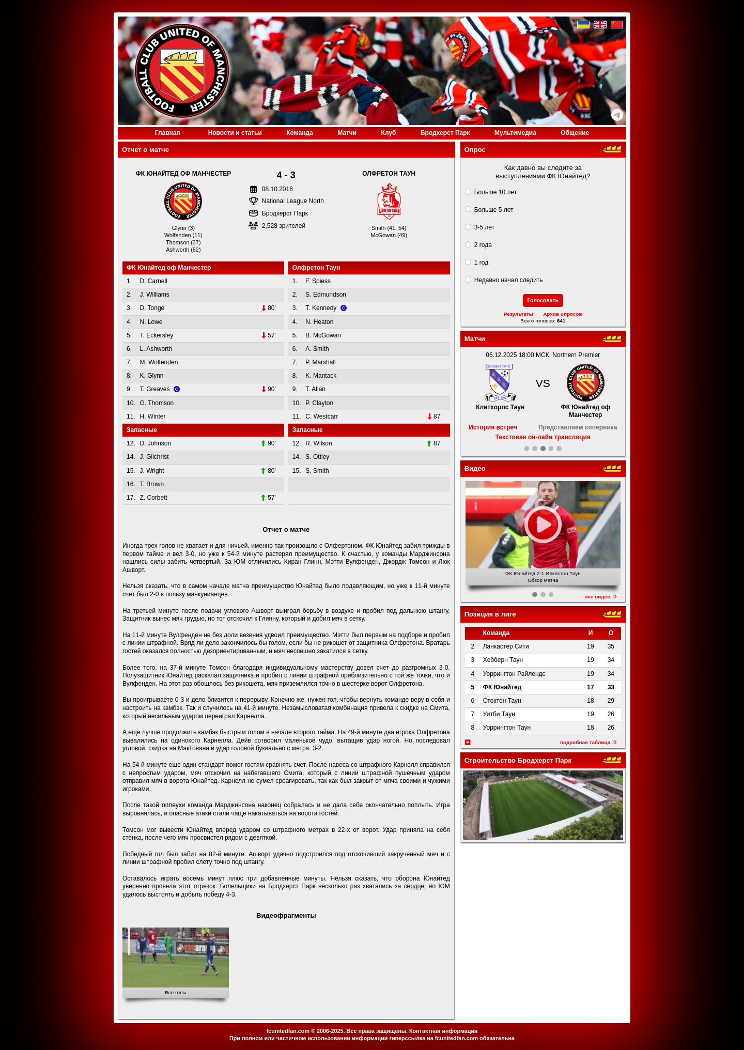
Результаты (518, 314)
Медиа (515, 132)
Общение (575, 132)
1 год (481, 262)
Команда (299, 132)
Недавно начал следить (508, 280)
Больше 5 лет (494, 209)
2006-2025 (330, 1031)
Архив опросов (562, 314)
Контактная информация (443, 1031)
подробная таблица (588, 742)
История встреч (493, 427)
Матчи (347, 132)
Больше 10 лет (495, 192)
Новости (235, 132)
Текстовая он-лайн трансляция (543, 437)
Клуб (388, 132)
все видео (600, 596)
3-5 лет (484, 227)
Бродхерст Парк (445, 132)
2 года (483, 245)
